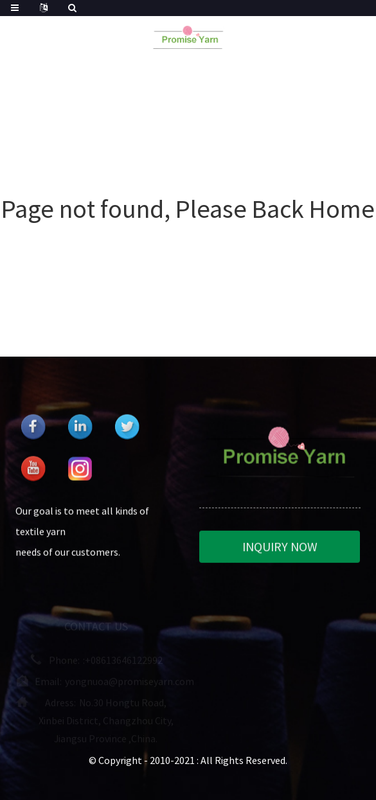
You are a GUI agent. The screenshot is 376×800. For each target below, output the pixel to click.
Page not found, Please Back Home (188, 209)
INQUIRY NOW (280, 548)
